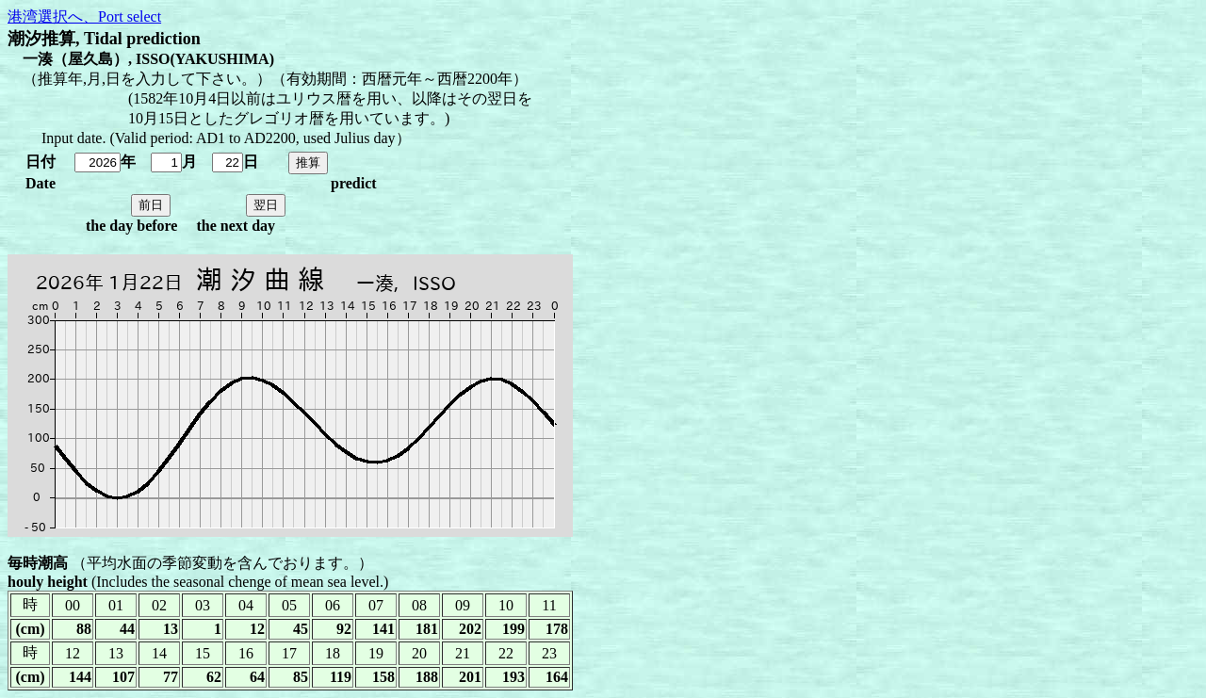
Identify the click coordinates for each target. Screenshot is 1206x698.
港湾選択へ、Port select (84, 16)
